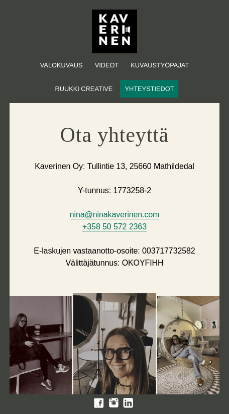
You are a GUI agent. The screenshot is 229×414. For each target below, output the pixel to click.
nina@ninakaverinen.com (115, 214)
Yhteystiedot (149, 89)
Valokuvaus (61, 65)
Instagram (113, 403)
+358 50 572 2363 (114, 226)
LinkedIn (128, 403)
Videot (107, 65)
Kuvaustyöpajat (160, 65)
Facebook (99, 403)
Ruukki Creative (83, 89)
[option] (38, 346)
